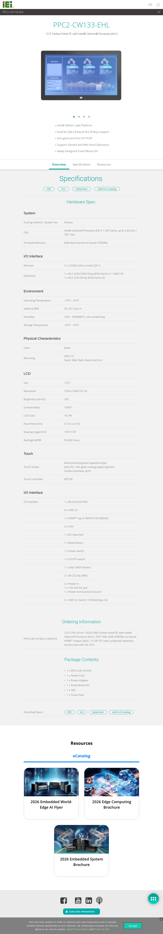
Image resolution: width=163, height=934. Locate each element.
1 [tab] (74, 116)
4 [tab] (89, 116)
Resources (104, 164)
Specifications (81, 164)
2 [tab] (79, 116)
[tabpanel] (81, 77)
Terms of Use (101, 929)
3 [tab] (84, 116)
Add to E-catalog (107, 189)
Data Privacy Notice (78, 929)
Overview (59, 164)
